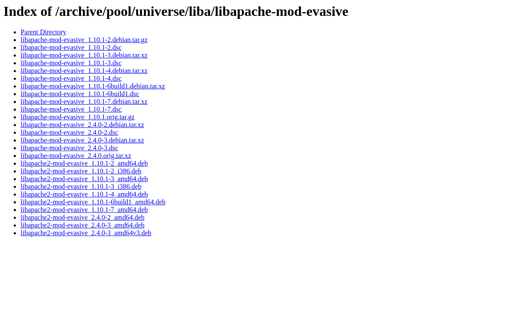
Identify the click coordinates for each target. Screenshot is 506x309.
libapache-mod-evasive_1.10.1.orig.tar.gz (77, 117)
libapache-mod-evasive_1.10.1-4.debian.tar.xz (84, 70)
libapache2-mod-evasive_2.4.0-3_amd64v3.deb (86, 232)
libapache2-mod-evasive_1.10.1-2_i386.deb (81, 171)
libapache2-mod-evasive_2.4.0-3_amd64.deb (82, 225)
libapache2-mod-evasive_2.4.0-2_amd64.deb (82, 217)
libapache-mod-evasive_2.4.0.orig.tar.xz (76, 155)
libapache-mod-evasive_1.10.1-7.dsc (71, 109)
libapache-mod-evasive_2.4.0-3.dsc (69, 147)
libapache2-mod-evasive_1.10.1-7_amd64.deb (84, 209)
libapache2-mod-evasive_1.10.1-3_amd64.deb (84, 178)
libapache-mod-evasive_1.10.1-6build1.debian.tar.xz (93, 86)
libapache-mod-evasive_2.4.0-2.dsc (69, 132)
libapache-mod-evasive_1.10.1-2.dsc (71, 47)
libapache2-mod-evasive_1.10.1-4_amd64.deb (84, 194)
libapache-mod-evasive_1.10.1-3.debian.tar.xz (84, 55)
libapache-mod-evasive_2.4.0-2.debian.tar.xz (82, 124)
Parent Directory (43, 32)
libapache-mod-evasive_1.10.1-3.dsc (71, 63)
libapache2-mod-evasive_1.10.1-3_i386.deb (81, 186)
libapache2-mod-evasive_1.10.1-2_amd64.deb (84, 163)
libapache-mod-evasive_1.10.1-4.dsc (71, 78)
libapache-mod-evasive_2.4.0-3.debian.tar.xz (82, 140)
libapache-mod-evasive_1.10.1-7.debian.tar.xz (84, 101)
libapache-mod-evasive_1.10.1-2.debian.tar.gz (84, 39)
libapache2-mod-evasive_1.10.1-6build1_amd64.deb (93, 202)
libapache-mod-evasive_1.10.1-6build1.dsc (80, 93)
